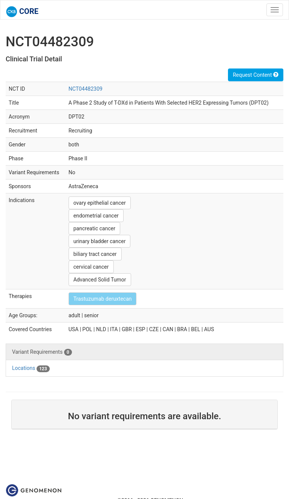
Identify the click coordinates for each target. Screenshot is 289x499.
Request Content (255, 75)
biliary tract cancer (95, 254)
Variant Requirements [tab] (42, 352)
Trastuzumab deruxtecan (102, 299)
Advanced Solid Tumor (99, 280)
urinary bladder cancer (99, 241)
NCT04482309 (85, 89)
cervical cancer (91, 267)
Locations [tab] (31, 368)
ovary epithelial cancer (99, 203)
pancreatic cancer (94, 228)
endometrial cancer (96, 216)
